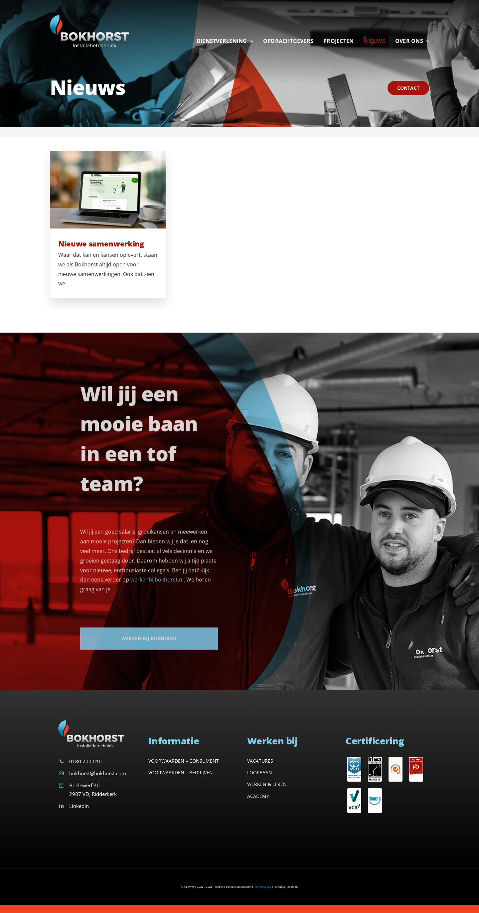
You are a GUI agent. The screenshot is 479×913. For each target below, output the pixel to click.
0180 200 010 (85, 761)
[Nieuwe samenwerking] (108, 190)
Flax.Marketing (262, 886)
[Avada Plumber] (90, 16)
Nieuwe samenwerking (101, 244)
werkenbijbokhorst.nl (157, 584)
